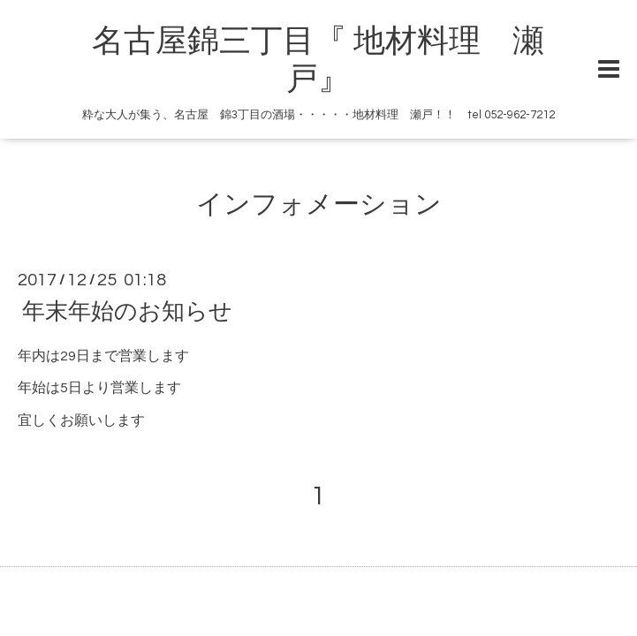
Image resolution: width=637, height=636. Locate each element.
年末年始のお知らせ (127, 310)
